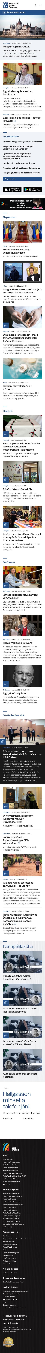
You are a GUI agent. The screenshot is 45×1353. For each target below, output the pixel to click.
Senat (5, 1302)
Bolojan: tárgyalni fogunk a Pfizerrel (22, 163)
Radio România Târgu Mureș (12, 1213)
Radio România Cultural (10, 1167)
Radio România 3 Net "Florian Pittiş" (14, 1176)
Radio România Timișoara (11, 1215)
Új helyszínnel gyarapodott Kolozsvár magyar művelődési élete (22, 807)
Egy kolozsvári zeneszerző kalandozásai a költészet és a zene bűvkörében (22, 751)
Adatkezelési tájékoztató (14, 1320)
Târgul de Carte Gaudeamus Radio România (17, 1239)
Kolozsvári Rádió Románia (11, 1221)
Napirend (6, 114)
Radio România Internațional (12, 1173)
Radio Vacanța (8, 1227)
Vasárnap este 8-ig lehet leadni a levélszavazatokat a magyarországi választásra (22, 436)
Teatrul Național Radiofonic (12, 1181)
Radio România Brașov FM (11, 1193)
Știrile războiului (8, 1250)
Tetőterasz (6, 43)
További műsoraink (13, 715)
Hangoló (6, 88)
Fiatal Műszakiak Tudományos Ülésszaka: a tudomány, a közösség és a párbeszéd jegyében (22, 922)
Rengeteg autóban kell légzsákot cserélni (22, 172)
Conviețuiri (6, 1236)
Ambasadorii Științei (9, 1261)
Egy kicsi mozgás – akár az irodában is (22, 85)
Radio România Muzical (10, 1170)
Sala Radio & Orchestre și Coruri (13, 1282)
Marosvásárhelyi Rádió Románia (13, 1224)
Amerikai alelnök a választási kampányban (22, 168)
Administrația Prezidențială (12, 1294)
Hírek (5, 246)
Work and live (7, 1264)
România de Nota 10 (9, 1258)
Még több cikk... (10, 179)
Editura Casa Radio (9, 1241)
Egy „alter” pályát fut (22, 684)
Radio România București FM (12, 1196)
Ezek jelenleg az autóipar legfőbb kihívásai (22, 120)
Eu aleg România (8, 1255)
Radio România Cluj (9, 1199)
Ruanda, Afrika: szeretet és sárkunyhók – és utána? (22, 879)
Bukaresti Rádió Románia (11, 1218)
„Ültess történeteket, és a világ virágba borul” (22, 588)
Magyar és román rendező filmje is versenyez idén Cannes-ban (22, 147)
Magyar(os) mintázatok (22, 37)
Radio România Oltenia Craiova (13, 1204)
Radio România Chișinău (11, 1179)
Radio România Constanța (11, 1202)
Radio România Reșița (10, 1210)
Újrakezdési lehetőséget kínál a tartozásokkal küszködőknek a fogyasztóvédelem (22, 156)
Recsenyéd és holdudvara (22, 638)
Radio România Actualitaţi (11, 1162)
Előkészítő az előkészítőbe (22, 482)
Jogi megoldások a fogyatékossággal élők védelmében (22, 841)
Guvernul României (9, 1296)
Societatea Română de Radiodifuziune (15, 1291)
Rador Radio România (10, 1273)
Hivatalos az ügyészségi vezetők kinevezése (22, 141)
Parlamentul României (10, 1299)
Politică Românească (10, 1247)
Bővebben (6, 747)
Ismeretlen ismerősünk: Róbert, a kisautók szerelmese (22, 998)
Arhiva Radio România (10, 1244)
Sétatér (5, 879)
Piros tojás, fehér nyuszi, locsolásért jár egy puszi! (22, 966)
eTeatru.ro (6, 1184)
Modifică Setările (10, 1323)
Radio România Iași (9, 1207)
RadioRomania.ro (8, 1159)
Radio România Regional (11, 1252)
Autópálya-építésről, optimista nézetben (22, 1064)
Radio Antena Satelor (10, 1165)
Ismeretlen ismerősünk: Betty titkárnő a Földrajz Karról (22, 1031)
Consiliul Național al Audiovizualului (14, 1308)
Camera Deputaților (9, 1305)
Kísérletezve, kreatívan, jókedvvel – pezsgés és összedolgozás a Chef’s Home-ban (22, 528)
